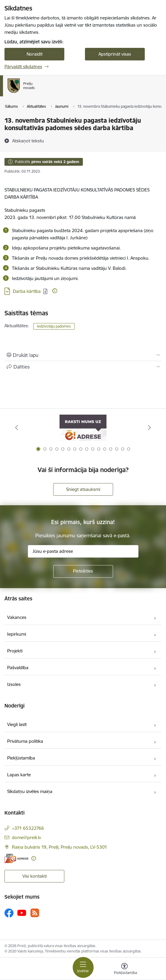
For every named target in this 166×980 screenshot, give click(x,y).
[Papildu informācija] (54, 290)
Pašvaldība (17, 667)
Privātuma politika (25, 741)
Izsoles (14, 684)
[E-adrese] (16, 858)
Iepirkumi (16, 634)
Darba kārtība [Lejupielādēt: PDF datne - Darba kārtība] (27, 291)
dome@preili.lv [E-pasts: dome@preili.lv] (26, 837)
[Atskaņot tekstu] (28, 140)
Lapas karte (19, 774)
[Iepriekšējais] (16, 427)
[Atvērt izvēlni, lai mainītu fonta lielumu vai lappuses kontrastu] (124, 969)
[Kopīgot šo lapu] (83, 366)
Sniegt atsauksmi (83, 489)
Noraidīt (34, 54)
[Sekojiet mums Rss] (34, 913)
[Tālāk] (149, 427)
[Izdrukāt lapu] (83, 355)
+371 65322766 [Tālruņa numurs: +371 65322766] (28, 828)
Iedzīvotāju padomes (54, 326)
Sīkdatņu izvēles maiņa (29, 791)
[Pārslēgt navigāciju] (83, 967)
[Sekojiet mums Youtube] (21, 912)
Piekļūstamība (21, 758)
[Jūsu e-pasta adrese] (83, 551)
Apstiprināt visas (114, 54)
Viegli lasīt (17, 724)
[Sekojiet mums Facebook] (8, 913)
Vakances (16, 617)
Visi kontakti (34, 876)
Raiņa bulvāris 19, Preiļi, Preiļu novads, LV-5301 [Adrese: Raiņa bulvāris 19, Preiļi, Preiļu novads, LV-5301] (59, 847)
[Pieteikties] (83, 571)
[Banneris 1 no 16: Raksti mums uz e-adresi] (83, 427)
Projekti (14, 651)
